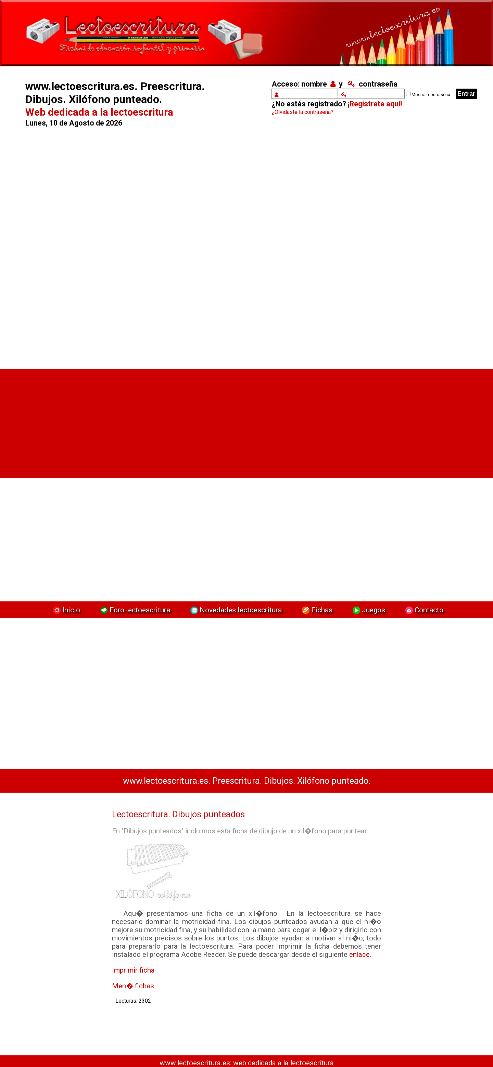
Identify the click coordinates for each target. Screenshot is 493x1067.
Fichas (316, 610)
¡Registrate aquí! (375, 104)
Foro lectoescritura (134, 610)
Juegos (368, 610)
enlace (359, 954)
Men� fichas (133, 986)
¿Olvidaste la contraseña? (302, 112)
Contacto (422, 610)
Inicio (66, 610)
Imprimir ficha (133, 970)
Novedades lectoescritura (235, 610)
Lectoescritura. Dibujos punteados (178, 814)
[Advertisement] (139, 245)
